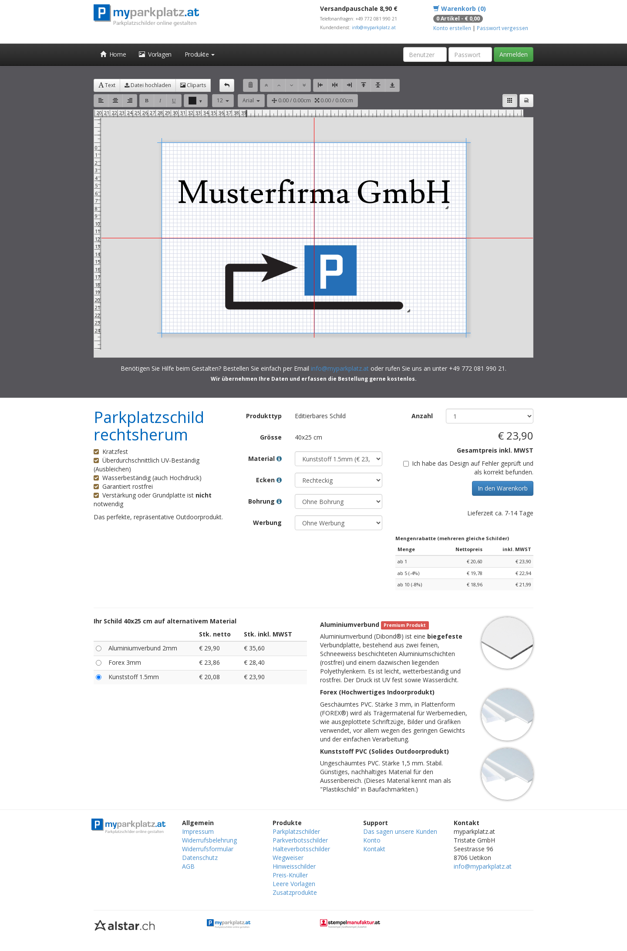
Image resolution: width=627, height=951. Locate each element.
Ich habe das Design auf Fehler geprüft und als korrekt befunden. (468, 467)
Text (106, 85)
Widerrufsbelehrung (209, 840)
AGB (188, 866)
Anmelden (513, 54)
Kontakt (374, 849)
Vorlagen (155, 54)
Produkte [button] (200, 54)
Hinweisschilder (294, 866)
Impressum (198, 831)
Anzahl (422, 416)
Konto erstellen (452, 27)
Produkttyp (264, 416)
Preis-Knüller (290, 875)
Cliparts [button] (193, 85)
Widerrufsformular (207, 849)
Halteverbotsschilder (301, 849)
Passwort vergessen (502, 27)
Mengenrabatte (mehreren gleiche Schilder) (452, 538)
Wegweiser (288, 857)
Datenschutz (200, 857)
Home (113, 54)
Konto (372, 840)
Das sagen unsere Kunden (400, 831)
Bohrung (265, 501)
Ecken (269, 480)
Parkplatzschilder (296, 831)
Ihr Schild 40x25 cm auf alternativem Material (165, 621)
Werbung (267, 522)
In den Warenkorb (503, 488)
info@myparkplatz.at (374, 27)
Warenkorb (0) (459, 8)
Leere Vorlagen (294, 884)
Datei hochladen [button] (148, 85)
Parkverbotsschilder (300, 840)
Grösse (271, 437)
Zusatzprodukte (295, 892)
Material (265, 458)
